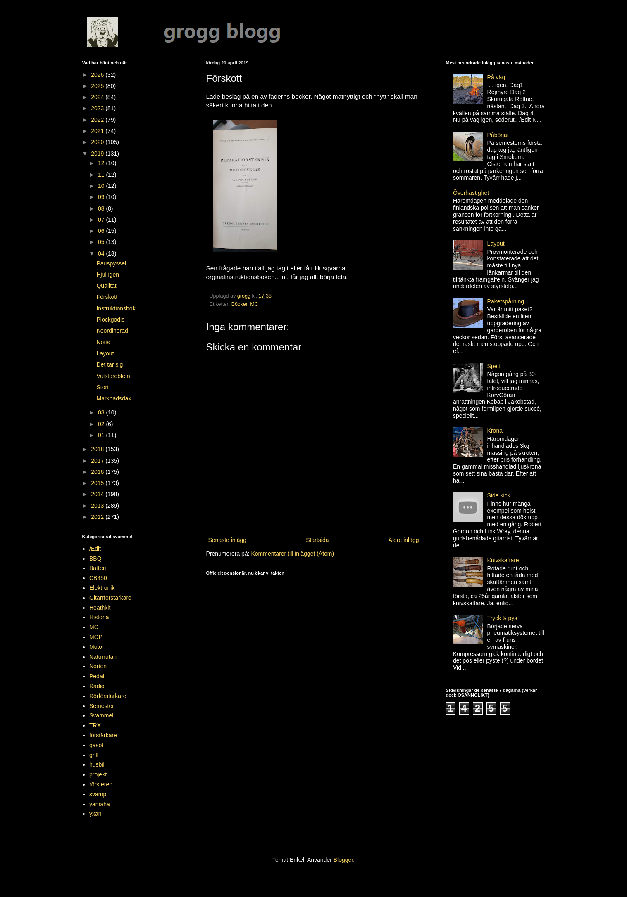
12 (102, 163)
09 (102, 197)
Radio (97, 686)
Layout (105, 353)
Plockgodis (110, 319)
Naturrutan (103, 656)
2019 (98, 153)
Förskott (106, 296)
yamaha (99, 804)
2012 (98, 517)
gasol (96, 745)
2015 (98, 483)
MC (254, 304)
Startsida (317, 540)
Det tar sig (109, 364)
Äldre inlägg (404, 540)
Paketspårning (505, 301)
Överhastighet (471, 192)
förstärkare (103, 735)
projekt (98, 774)
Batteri (97, 568)
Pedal (96, 676)
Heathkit (99, 607)
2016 (98, 472)
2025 (98, 86)
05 (102, 242)
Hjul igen (107, 274)
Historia (99, 617)
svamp (97, 794)
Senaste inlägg (227, 540)
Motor (96, 647)
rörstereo (100, 784)
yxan (95, 813)
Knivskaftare (503, 560)
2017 (98, 460)
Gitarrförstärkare (110, 597)
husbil (97, 764)
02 (102, 424)
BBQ (95, 558)
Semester (101, 706)
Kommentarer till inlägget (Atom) (292, 553)
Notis (103, 342)
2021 (98, 131)
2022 (98, 119)
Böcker (239, 304)
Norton (98, 666)
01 (102, 435)
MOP (96, 637)
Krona (495, 430)
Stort (102, 387)
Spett (494, 366)
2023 (98, 108)
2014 (98, 494)
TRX (95, 725)
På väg (496, 77)
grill (93, 755)
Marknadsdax (113, 398)
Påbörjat (498, 135)
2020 (98, 142)
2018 (98, 449)
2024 (98, 97)
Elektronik (101, 588)
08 (102, 208)
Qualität (106, 285)
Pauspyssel (111, 263)
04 (102, 253)
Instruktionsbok (115, 308)
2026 (98, 74)
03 (102, 412)
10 (102, 185)
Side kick (498, 495)
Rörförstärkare (107, 696)
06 (102, 230)
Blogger (343, 860)
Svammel (101, 715)
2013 (98, 505)
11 (102, 174)
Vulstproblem (113, 376)
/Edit (95, 548)
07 (102, 219)
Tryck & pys (502, 618)
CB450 (98, 578)
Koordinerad (112, 330)
